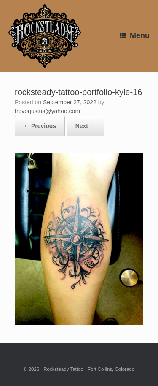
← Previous (40, 125)
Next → (85, 125)
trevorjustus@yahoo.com (47, 111)
